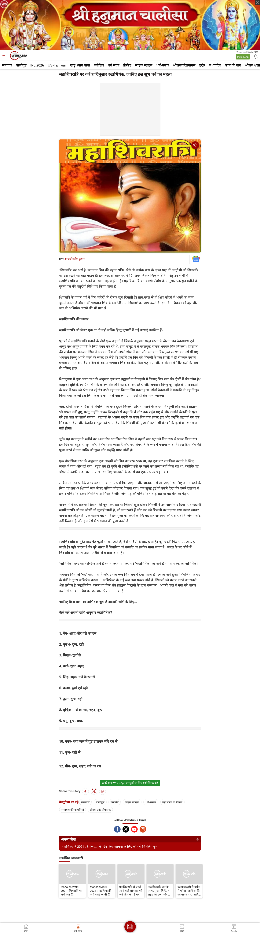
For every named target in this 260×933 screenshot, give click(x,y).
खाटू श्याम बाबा (80, 65)
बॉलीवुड (21, 65)
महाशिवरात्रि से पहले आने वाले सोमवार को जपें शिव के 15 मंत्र (130, 890)
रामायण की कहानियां (72, 810)
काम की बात (233, 65)
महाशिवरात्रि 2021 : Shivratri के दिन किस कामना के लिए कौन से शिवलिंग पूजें (109, 846)
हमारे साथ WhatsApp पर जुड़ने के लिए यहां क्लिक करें (130, 783)
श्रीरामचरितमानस (184, 65)
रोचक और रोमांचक (100, 810)
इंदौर (202, 65)
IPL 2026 (37, 65)
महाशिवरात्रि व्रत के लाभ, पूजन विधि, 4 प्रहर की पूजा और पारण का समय (158, 890)
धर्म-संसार (162, 65)
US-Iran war (57, 65)
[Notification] (255, 56)
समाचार (7, 65)
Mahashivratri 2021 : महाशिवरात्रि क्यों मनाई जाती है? (101, 890)
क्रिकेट (127, 65)
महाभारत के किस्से (172, 802)
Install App (243, 57)
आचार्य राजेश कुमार (74, 259)
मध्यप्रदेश (215, 65)
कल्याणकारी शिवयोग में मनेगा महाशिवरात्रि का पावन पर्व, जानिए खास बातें (189, 890)
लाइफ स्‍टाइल (143, 65)
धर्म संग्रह (113, 65)
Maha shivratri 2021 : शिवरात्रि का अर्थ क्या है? (71, 890)
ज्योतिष (99, 65)
